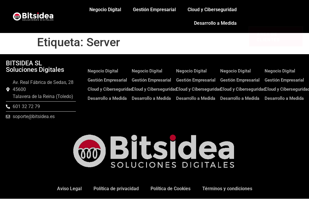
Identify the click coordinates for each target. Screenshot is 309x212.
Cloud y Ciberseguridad (212, 9)
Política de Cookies (171, 188)
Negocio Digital (105, 9)
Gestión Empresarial (154, 9)
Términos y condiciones (227, 188)
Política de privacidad (116, 188)
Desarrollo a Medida (215, 23)
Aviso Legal (69, 188)
